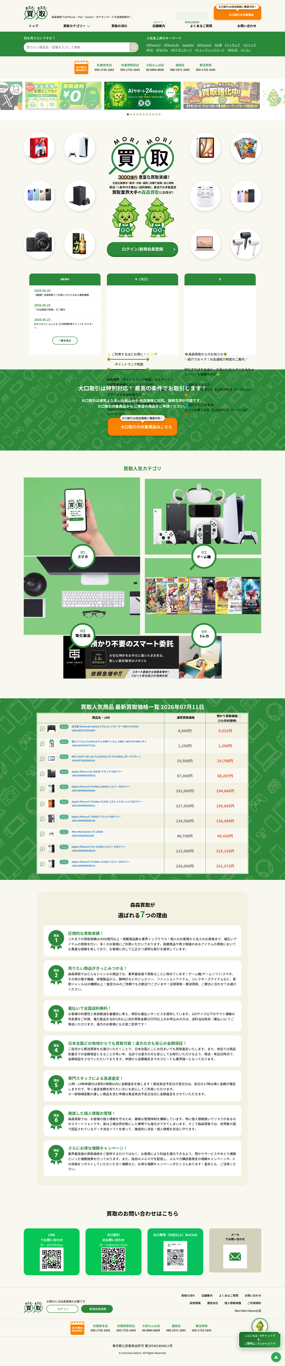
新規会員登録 (97, 1314)
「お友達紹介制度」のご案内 (53, 320)
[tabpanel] (142, 100)
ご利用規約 (254, 1308)
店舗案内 (158, 25)
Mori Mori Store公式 (248, 1316)
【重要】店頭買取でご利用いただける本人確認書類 (64, 302)
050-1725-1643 (99, 75)
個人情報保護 (232, 1308)
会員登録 (192, 16)
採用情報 (195, 1308)
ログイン (159, 16)
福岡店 (183, 69)
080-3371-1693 (183, 75)
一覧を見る (65, 354)
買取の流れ (119, 25)
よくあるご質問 (201, 25)
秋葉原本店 (99, 69)
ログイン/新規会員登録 (142, 254)
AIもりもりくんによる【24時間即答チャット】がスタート (62, 338)
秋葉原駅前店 (127, 69)
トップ (33, 25)
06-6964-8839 (155, 75)
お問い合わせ (246, 25)
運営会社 (212, 1308)
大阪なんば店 (155, 69)
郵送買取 (211, 69)
